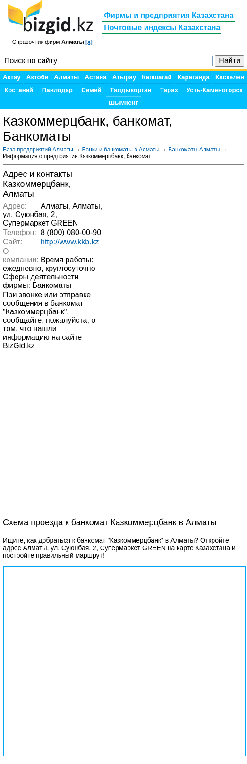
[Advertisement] (78, 482)
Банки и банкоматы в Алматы (121, 149)
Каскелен (229, 77)
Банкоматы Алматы (194, 149)
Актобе (37, 77)
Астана (95, 77)
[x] (89, 42)
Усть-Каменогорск (215, 89)
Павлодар (57, 89)
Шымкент (123, 102)
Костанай (18, 89)
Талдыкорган (130, 89)
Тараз (169, 89)
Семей (91, 89)
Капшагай (156, 77)
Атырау (124, 77)
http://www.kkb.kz (70, 242)
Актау (12, 77)
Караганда (194, 77)
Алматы (66, 77)
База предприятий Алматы (38, 149)
